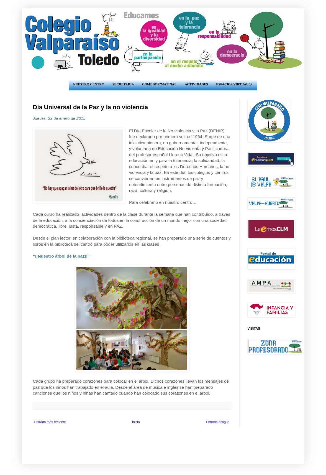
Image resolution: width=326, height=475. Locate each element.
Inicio (136, 422)
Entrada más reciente (50, 422)
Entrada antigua (218, 422)
